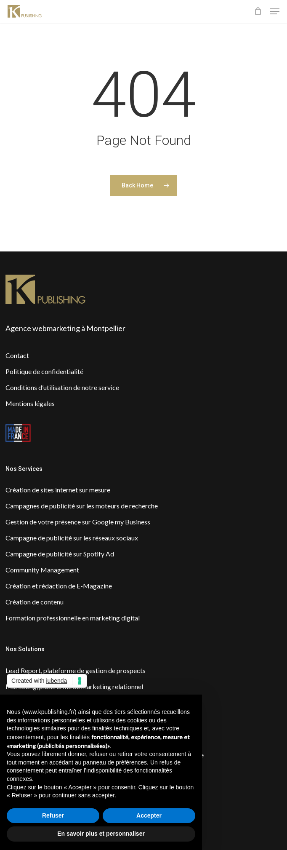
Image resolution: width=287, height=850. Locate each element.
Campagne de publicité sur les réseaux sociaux (71, 538)
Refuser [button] (53, 815)
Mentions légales (30, 403)
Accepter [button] (149, 815)
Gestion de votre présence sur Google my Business (77, 522)
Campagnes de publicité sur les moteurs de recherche (81, 506)
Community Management (42, 570)
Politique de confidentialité (44, 371)
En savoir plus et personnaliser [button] (101, 833)
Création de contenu (34, 602)
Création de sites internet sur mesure (57, 490)
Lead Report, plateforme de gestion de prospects (75, 670)
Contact (17, 355)
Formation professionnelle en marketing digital (72, 618)
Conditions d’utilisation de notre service (62, 387)
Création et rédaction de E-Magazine (58, 586)
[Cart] (258, 11)
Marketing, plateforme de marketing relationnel (74, 686)
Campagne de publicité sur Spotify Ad (59, 554)
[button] (274, 11)
